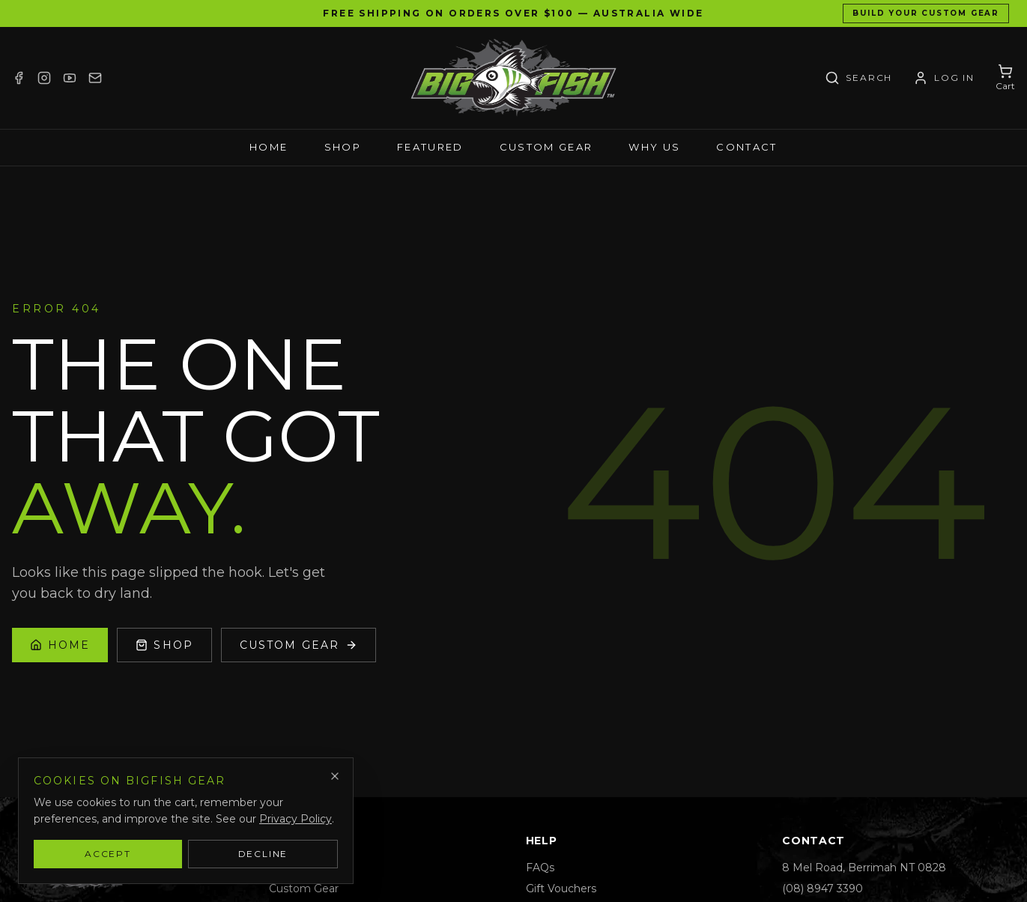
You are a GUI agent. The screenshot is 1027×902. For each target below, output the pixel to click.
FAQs (540, 867)
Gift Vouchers (561, 888)
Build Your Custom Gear (925, 13)
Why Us (654, 147)
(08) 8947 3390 (822, 888)
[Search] (858, 77)
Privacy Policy (295, 819)
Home (268, 147)
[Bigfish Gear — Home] (513, 78)
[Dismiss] (335, 776)
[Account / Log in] (944, 77)
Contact (746, 147)
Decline (263, 853)
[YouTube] (69, 78)
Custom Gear (546, 147)
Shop (342, 147)
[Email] (95, 78)
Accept (108, 853)
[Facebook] (18, 78)
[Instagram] (44, 78)
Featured (430, 147)
